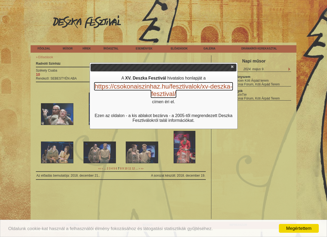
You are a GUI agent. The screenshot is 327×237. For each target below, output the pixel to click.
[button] (233, 68)
